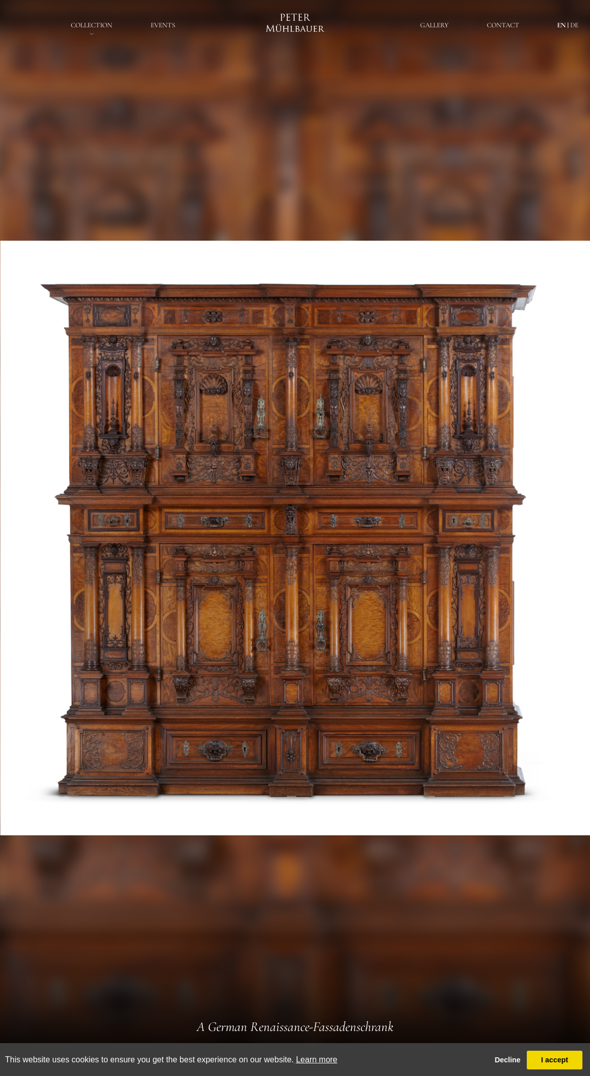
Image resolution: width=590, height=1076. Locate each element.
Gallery (434, 25)
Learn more (316, 1059)
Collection (91, 25)
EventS (163, 25)
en (561, 25)
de (574, 25)
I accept (554, 1060)
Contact (503, 25)
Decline (507, 1060)
